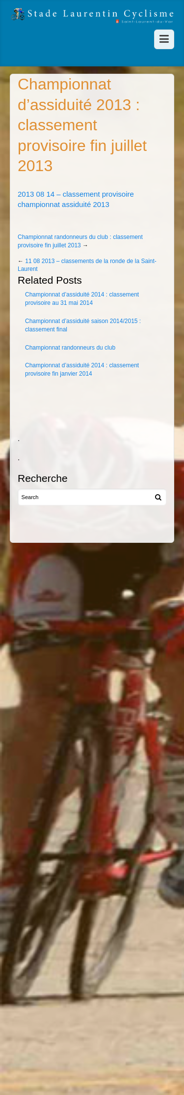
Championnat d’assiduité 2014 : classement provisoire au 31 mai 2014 (82, 298)
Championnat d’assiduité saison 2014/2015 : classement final (83, 325)
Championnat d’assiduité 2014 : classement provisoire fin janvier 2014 (82, 369)
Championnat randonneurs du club (70, 347)
